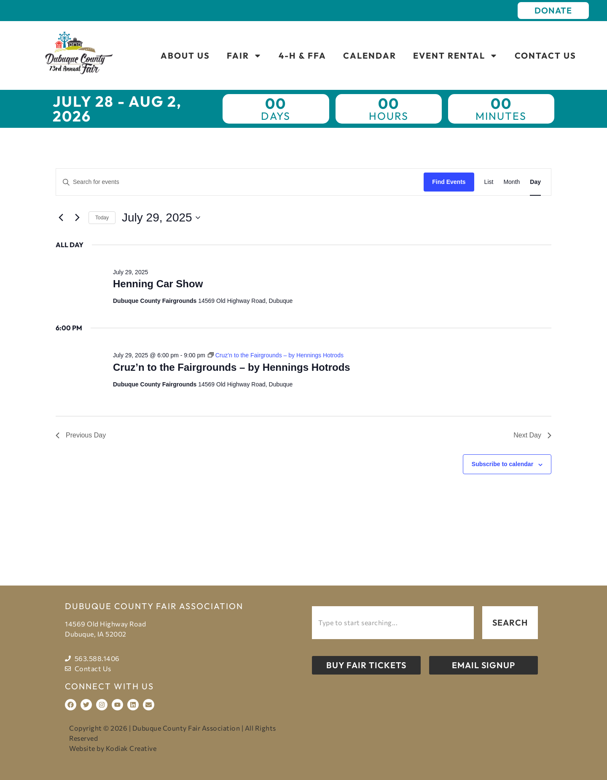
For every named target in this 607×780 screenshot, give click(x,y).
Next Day (532, 435)
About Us (185, 55)
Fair (244, 55)
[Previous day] (61, 218)
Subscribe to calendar (502, 464)
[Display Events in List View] (489, 182)
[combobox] (393, 622)
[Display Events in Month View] (511, 182)
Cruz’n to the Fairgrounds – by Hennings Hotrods (231, 367)
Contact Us (545, 55)
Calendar (369, 55)
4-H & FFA (302, 55)
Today (102, 218)
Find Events (448, 181)
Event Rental (455, 55)
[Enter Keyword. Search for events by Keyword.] (240, 182)
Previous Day (81, 435)
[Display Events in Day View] (535, 182)
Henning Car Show (158, 283)
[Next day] (77, 218)
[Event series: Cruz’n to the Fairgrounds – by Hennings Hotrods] (276, 355)
